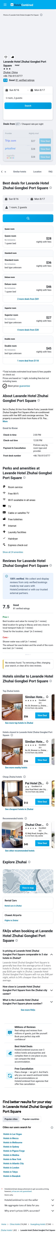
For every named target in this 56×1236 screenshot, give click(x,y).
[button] (5, 4)
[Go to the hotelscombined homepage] (21, 4)
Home (3, 1224)
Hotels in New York (12, 1159)
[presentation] (41, 14)
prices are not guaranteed (22, 1191)
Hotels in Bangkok (11, 1176)
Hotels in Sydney (11, 1147)
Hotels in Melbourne (12, 1142)
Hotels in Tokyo (10, 1172)
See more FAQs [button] (28, 1010)
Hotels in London (11, 1167)
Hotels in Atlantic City (13, 1163)
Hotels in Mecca (10, 1138)
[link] (19, 723)
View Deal (42, 715)
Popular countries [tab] (31, 1119)
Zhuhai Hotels (6, 1230)
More (5, 421)
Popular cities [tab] (11, 1119)
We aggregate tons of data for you (29, 1205)
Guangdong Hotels (37, 1224)
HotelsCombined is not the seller (29, 1200)
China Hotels (15, 1224)
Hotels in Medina (11, 1155)
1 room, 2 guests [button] (14, 97)
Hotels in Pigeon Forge (14, 1151)
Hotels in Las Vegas (12, 1134)
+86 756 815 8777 (13, 76)
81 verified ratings (25, 80)
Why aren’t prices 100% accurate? (29, 1211)
